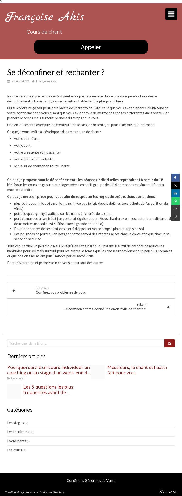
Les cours (14, 450)
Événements (16, 441)
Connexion (168, 491)
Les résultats (17, 432)
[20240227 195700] (98, 372)
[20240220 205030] (14, 391)
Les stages (15, 423)
